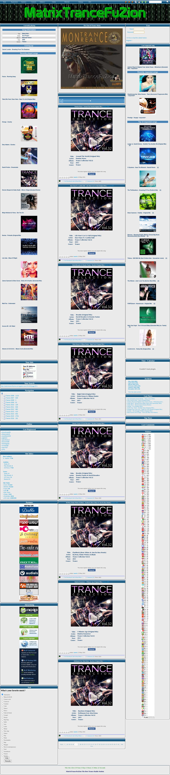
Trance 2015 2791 (12, 416)
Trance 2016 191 (12, 418)
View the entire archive (134, 392)
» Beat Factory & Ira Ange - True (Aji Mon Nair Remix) (142, 412)
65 (112, 744)
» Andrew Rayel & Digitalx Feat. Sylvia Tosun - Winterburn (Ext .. (145, 402)
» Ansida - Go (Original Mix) (134, 406)
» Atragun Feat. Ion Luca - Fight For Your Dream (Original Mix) (144, 409)
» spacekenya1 (5, 440)
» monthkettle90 (6, 436)
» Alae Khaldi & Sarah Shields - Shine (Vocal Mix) (140, 398)
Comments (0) (90, 181)
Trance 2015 (106, 106)
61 (105, 744)
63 (109, 744)
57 (97, 744)
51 (86, 744)
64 (110, 744)
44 (69, 744)
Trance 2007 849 (12, 398)
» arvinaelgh (4, 445)
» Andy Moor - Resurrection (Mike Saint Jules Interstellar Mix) (144, 403)
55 (93, 744)
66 (114, 744)
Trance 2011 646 (12, 407)
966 (122, 744)
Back (61, 744)
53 (90, 744)
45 (71, 744)
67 (116, 744)
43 (67, 744)
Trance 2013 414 (12, 411)
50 (84, 744)
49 (82, 744)
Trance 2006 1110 (12, 396)
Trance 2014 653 (12, 414)
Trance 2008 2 (11, 400)
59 (101, 744)
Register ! (129, 40)
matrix (7, 458)
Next (91, 746)
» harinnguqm (5, 443)
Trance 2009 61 (11, 402)
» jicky (3, 449)
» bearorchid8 (5, 442)
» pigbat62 (4, 438)
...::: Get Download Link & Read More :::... (72, 181)
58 (99, 744)
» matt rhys (4, 447)
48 (80, 744)
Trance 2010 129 (12, 405)
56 (95, 744)
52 (88, 744)
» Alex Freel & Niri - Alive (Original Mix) (138, 400)
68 (118, 744)
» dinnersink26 (5, 434)
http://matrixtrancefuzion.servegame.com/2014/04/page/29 (19, 386)
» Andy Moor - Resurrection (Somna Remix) (138, 405)
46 (73, 744)
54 (91, 744)
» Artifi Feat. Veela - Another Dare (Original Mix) (140, 408)
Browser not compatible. (29, 193)
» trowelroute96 (5, 432)
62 (107, 744)
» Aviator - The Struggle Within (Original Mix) (139, 411)
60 (103, 744)
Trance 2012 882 (12, 409)
